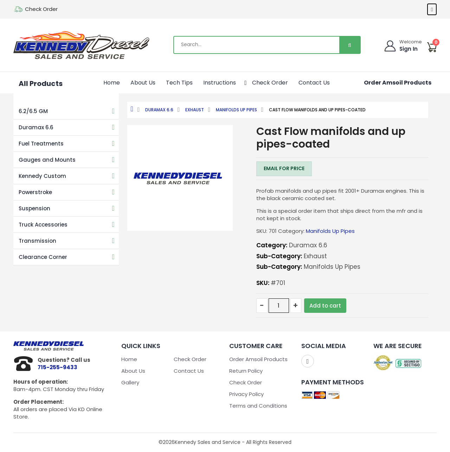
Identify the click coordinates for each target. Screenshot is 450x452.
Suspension (34, 208)
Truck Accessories (43, 224)
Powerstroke (35, 192)
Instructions (223, 82)
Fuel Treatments (41, 143)
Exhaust (194, 110)
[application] (238, 82)
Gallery (130, 382)
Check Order (41, 9)
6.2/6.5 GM (33, 111)
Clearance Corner (43, 257)
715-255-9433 (57, 367)
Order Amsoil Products (397, 83)
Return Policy (246, 370)
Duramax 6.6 (36, 127)
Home (111, 83)
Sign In (408, 48)
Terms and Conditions (258, 405)
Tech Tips (179, 83)
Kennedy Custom (42, 176)
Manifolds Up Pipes (236, 110)
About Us (142, 83)
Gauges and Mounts (47, 159)
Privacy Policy (246, 394)
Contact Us (314, 83)
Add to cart (325, 305)
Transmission (37, 240)
